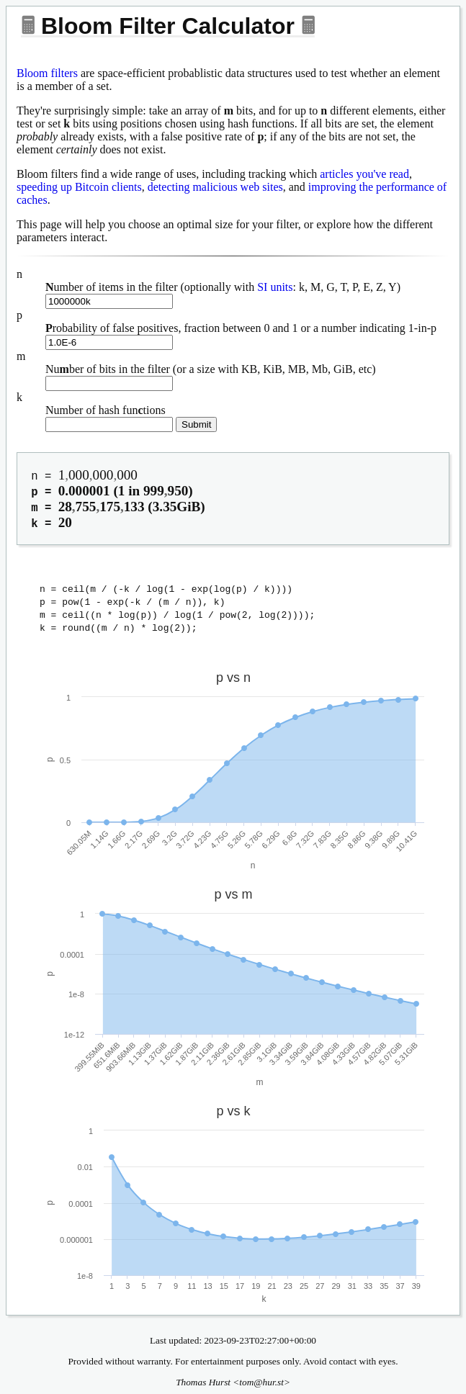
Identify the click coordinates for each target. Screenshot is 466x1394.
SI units (274, 287)
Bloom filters (47, 73)
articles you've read (364, 174)
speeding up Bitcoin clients (79, 187)
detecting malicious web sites (215, 187)
